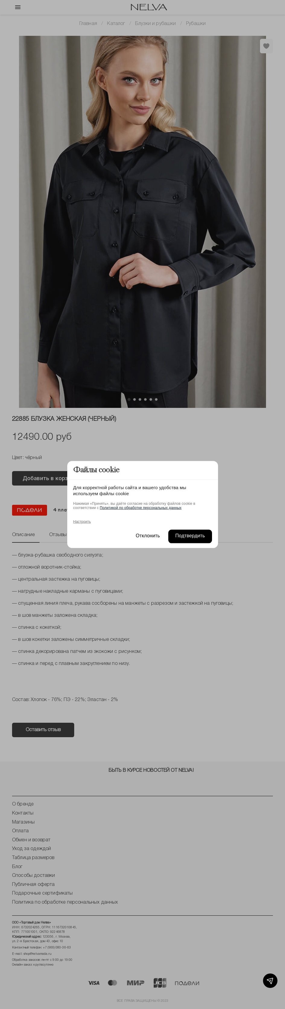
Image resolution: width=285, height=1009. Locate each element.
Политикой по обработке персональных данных (141, 507)
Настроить (82, 521)
